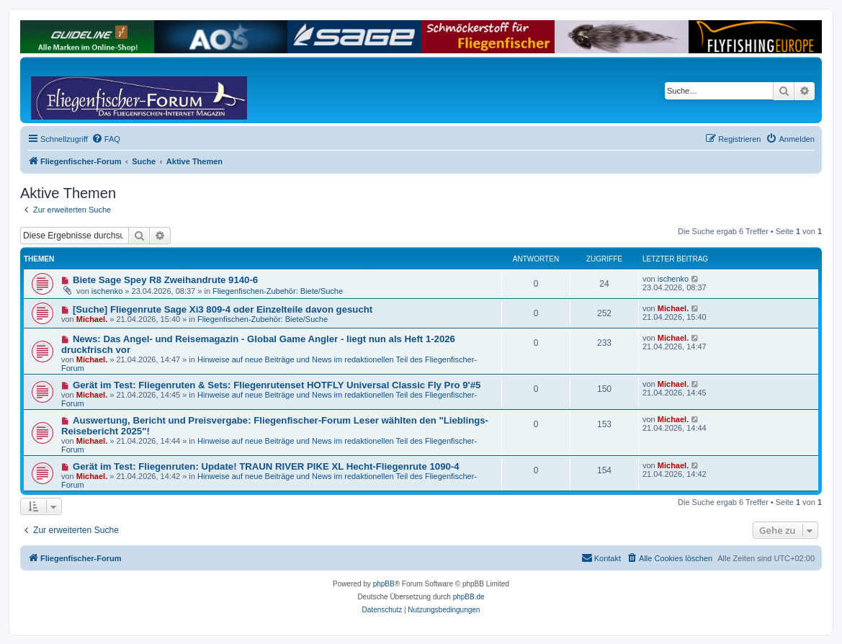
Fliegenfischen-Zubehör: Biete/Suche (277, 291)
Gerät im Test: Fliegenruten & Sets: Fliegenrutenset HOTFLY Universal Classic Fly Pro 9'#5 (276, 385)
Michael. (91, 319)
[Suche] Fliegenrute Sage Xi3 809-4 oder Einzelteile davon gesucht (222, 309)
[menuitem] (105, 139)
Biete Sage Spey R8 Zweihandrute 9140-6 (165, 279)
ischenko (106, 291)
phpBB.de (469, 597)
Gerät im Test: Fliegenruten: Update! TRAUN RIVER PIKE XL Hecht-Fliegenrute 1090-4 (266, 466)
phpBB (384, 584)
